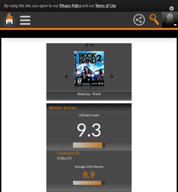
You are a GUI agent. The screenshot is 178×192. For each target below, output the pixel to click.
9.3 (89, 129)
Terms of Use (105, 5)
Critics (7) (64, 158)
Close (171, 8)
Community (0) (68, 153)
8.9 (89, 174)
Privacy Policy (70, 5)
